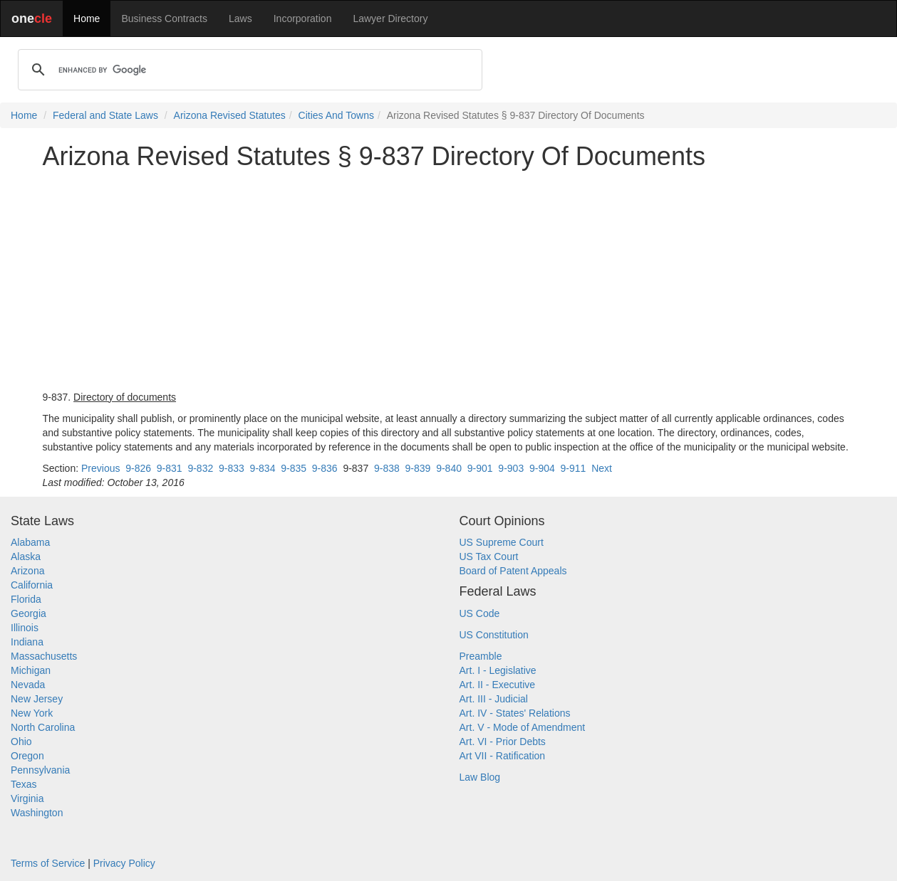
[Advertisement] (449, 280)
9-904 (542, 468)
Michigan (31, 670)
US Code (480, 613)
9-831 (169, 468)
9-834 (263, 468)
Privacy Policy (124, 863)
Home (86, 18)
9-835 (293, 468)
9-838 (387, 468)
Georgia (28, 613)
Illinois (24, 627)
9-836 (325, 468)
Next (601, 468)
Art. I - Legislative (498, 670)
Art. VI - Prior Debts (503, 741)
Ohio (21, 741)
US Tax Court (489, 556)
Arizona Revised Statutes (230, 115)
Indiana (27, 642)
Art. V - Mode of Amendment (523, 727)
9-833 (231, 468)
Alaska (26, 556)
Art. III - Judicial (494, 699)
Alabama (30, 542)
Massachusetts (44, 656)
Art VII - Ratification (503, 755)
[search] (247, 69)
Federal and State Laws (105, 115)
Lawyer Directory (390, 18)
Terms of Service (48, 863)
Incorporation (303, 18)
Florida (26, 599)
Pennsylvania (40, 770)
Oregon (27, 755)
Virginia (27, 798)
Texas (24, 784)
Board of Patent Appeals (513, 570)
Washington (37, 812)
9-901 (480, 468)
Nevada (28, 684)
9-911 (573, 468)
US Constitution (494, 634)
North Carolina (43, 727)
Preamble (481, 656)
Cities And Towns (336, 115)
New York (32, 713)
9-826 (138, 468)
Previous (100, 468)
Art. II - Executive (498, 684)
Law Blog (480, 777)
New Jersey (37, 699)
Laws (240, 18)
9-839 (418, 468)
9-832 (200, 468)
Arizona (27, 570)
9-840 (449, 468)
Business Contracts (164, 18)
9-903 (511, 468)
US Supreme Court (502, 542)
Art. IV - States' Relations (515, 713)
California (32, 585)
